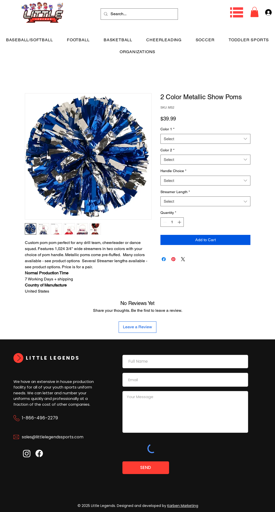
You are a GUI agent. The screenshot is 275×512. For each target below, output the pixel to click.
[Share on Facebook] (164, 259)
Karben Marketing (182, 505)
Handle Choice (173, 171)
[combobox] (205, 139)
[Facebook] (39, 453)
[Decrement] (164, 222)
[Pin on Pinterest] (173, 259)
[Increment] (180, 222)
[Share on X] (183, 259)
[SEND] (145, 467)
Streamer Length (175, 192)
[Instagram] (27, 453)
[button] (236, 12)
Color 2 (167, 150)
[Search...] (139, 14)
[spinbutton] (172, 222)
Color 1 (167, 129)
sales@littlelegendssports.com (52, 437)
